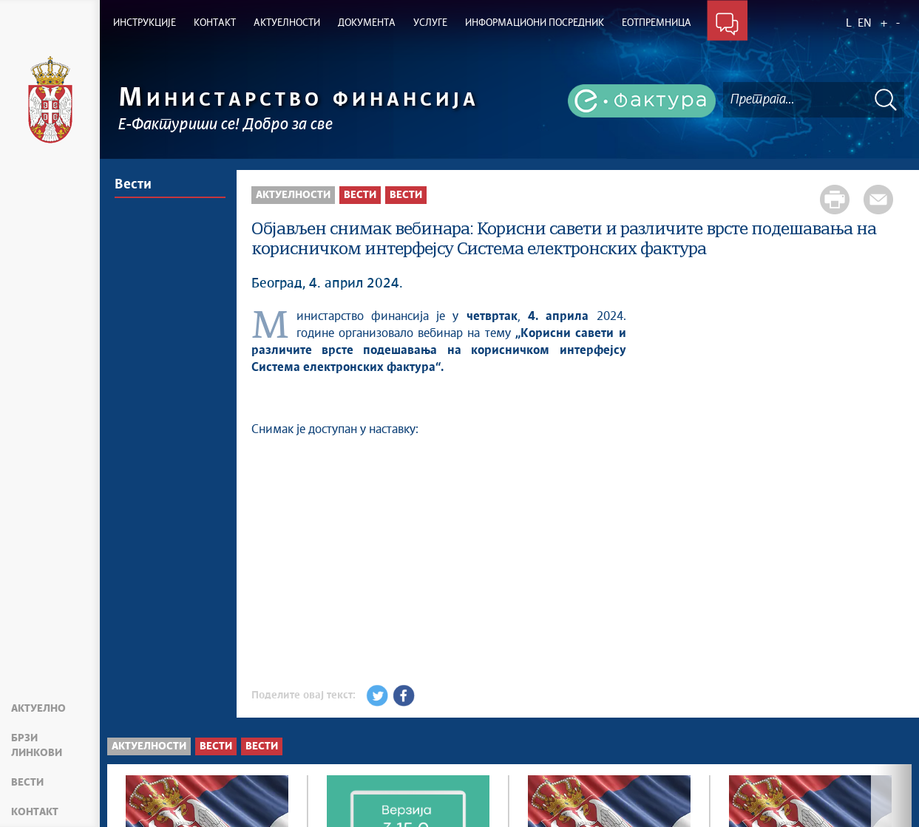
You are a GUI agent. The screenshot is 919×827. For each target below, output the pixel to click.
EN (865, 23)
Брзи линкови (36, 745)
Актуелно (38, 709)
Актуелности (293, 195)
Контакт (34, 812)
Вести (27, 782)
